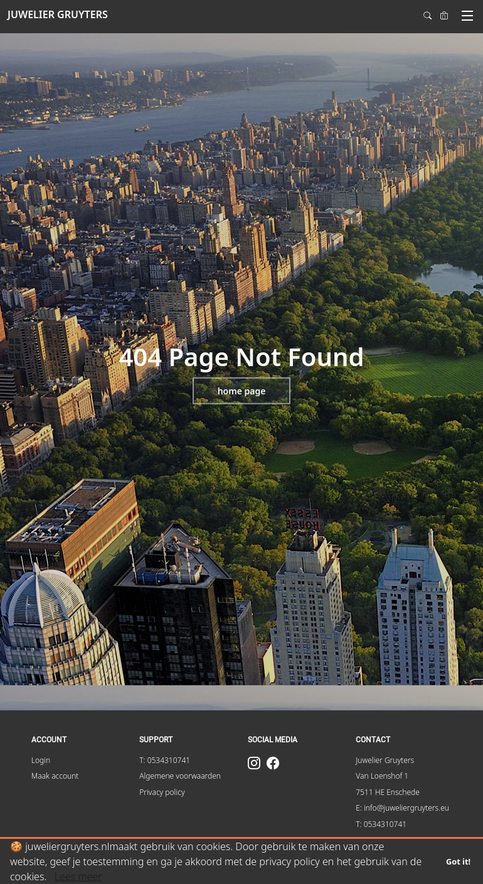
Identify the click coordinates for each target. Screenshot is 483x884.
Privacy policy (161, 792)
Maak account (55, 776)
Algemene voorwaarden (180, 776)
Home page (242, 391)
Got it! (458, 861)
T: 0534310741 (164, 760)
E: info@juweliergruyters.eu (402, 807)
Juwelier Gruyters (385, 760)
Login (40, 760)
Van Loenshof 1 (382, 776)
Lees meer (78, 876)
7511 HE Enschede (388, 792)
